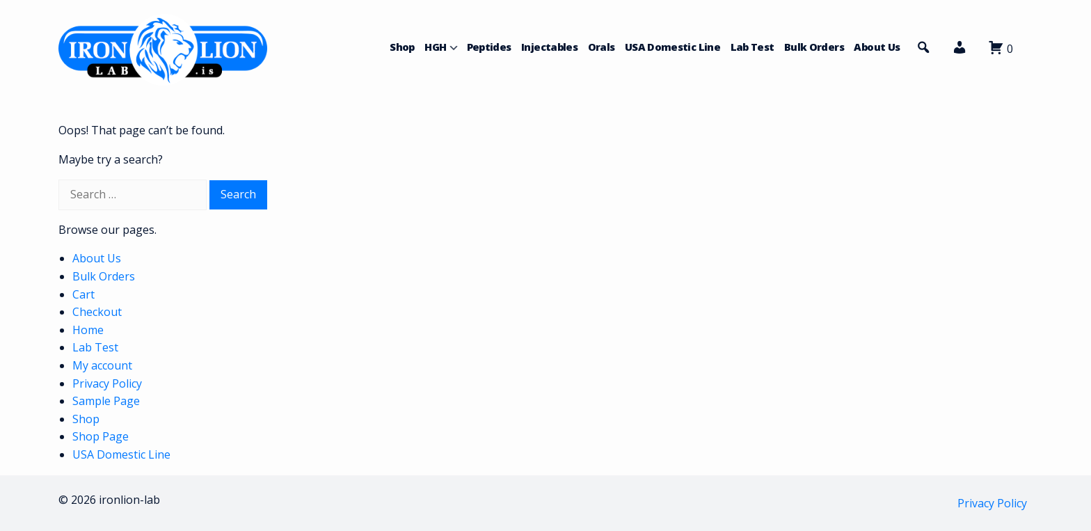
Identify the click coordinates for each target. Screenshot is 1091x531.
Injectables (549, 47)
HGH (435, 47)
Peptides (489, 47)
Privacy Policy (107, 383)
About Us (877, 47)
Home (88, 330)
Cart (83, 294)
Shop (402, 47)
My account (102, 365)
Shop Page (100, 436)
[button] (959, 50)
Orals (601, 47)
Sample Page (106, 401)
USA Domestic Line (672, 47)
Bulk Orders (814, 47)
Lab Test (752, 47)
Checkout (97, 311)
